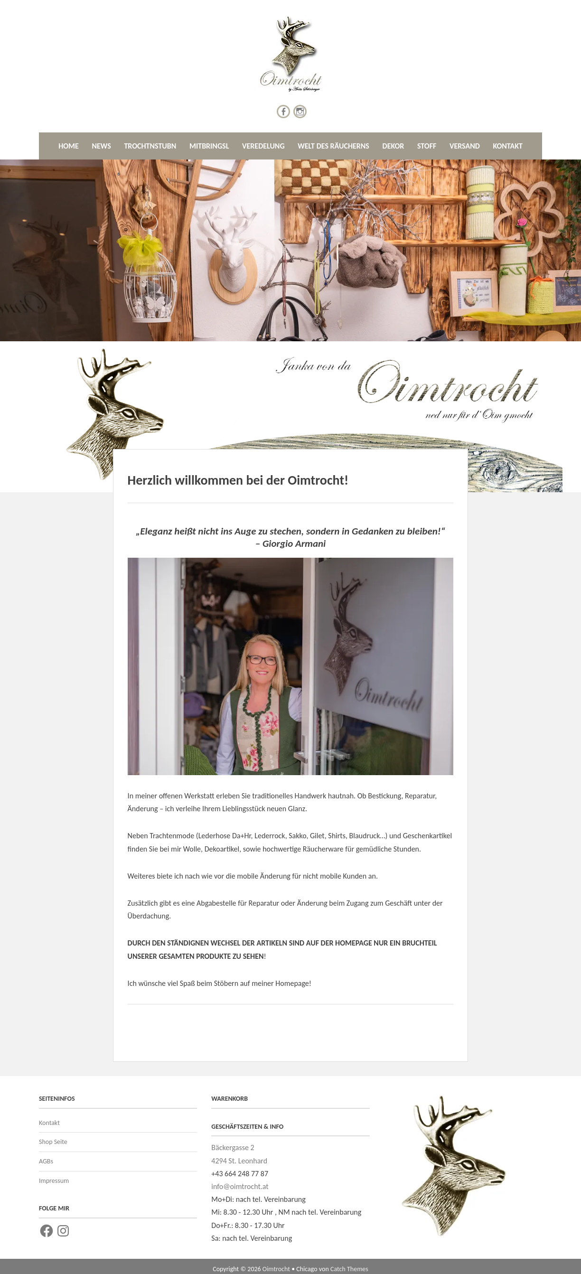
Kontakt (49, 1123)
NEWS (101, 145)
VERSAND (465, 145)
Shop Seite (53, 1142)
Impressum (54, 1181)
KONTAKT (507, 145)
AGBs (46, 1161)
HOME (68, 145)
